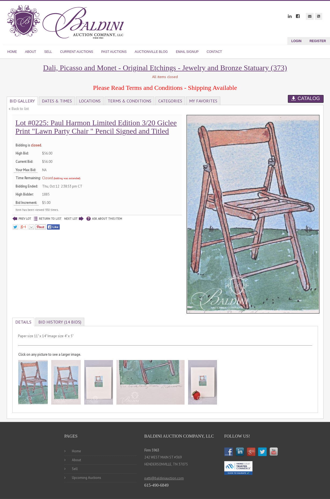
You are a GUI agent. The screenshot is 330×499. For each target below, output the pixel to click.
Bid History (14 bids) (59, 322)
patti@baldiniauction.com (164, 478)
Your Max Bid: (26, 170)
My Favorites (203, 101)
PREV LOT (21, 219)
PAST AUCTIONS (114, 52)
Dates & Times (57, 101)
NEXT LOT (74, 219)
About (76, 460)
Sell (75, 469)
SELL (48, 52)
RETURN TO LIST (48, 219)
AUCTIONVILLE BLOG (151, 52)
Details (23, 322)
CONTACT (214, 52)
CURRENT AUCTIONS (76, 52)
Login (296, 41)
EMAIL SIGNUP (187, 52)
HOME (12, 52)
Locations (90, 101)
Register (318, 41)
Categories (170, 101)
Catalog (305, 98)
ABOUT (30, 52)
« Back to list (19, 108)
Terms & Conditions (129, 101)
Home (76, 451)
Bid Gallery (22, 101)
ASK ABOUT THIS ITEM (104, 219)
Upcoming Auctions (86, 477)
